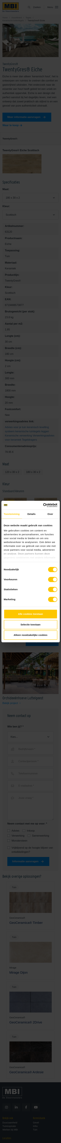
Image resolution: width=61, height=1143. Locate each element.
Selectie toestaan (30, 624)
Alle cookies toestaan (30, 614)
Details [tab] (31, 514)
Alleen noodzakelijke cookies (30, 635)
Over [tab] (50, 514)
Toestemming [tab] (12, 514)
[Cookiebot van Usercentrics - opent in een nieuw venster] (43, 505)
